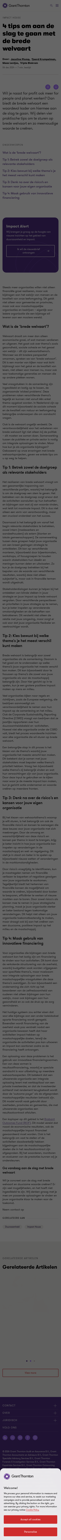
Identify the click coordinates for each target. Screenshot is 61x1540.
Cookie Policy (32, 1509)
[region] (30, 1504)
